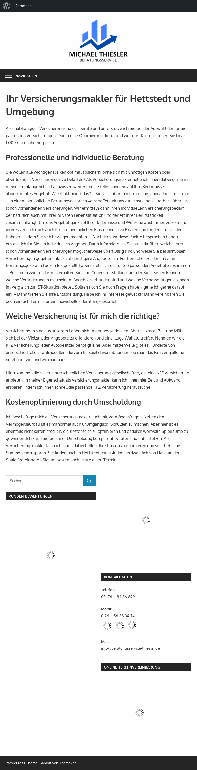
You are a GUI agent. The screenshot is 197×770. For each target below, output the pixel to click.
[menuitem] (6, 6)
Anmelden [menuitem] (23, 6)
